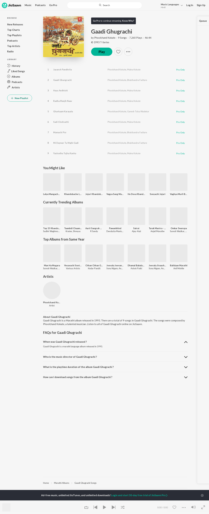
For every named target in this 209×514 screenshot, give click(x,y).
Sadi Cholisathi (61, 122)
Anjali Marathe (157, 231)
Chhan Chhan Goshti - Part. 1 (94, 265)
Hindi (163, 7)
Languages (170, 4)
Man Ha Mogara (52, 265)
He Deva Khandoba (136, 194)
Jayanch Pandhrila (62, 69)
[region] (115, 483)
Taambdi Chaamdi (73, 228)
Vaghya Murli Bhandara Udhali (178, 194)
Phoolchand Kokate (104, 37)
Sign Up (201, 5)
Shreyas (76, 231)
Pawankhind (115, 228)
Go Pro (53, 5)
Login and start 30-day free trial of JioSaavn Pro (139, 495)
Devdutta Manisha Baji (117, 231)
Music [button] (28, 5)
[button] (171, 5)
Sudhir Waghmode (52, 231)
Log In (189, 5)
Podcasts (40, 5)
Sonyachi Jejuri (157, 194)
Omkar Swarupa (179, 228)
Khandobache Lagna (73, 194)
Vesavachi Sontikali (73, 265)
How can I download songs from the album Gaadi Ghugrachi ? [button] (77, 377)
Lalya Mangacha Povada (52, 194)
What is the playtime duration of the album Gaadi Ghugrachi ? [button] (78, 366)
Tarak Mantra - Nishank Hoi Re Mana (157, 228)
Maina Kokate (133, 69)
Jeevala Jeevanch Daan (115, 265)
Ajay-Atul (136, 231)
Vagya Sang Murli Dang (115, 194)
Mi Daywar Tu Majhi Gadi (66, 143)
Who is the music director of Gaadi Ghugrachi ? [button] (70, 356)
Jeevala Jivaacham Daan (157, 265)
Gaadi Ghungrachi (62, 80)
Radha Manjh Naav (62, 101)
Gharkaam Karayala (63, 111)
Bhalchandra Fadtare (137, 80)
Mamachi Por (59, 132)
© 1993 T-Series (100, 42)
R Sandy (94, 231)
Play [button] (101, 52)
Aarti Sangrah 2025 (94, 228)
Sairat (136, 228)
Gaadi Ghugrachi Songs (85, 483)
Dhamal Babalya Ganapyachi (136, 265)
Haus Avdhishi (60, 90)
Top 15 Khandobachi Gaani (52, 228)
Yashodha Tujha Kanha (64, 153)
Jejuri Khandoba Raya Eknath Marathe (94, 194)
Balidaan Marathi (178, 265)
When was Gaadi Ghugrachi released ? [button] (65, 341)
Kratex (69, 231)
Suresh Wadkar (177, 231)
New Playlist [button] (19, 98)
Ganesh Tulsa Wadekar (138, 111)
